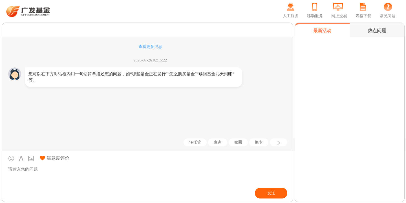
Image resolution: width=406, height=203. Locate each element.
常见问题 (388, 16)
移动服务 (315, 16)
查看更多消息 (150, 47)
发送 (271, 193)
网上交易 (339, 16)
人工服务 (291, 16)
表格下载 (363, 16)
